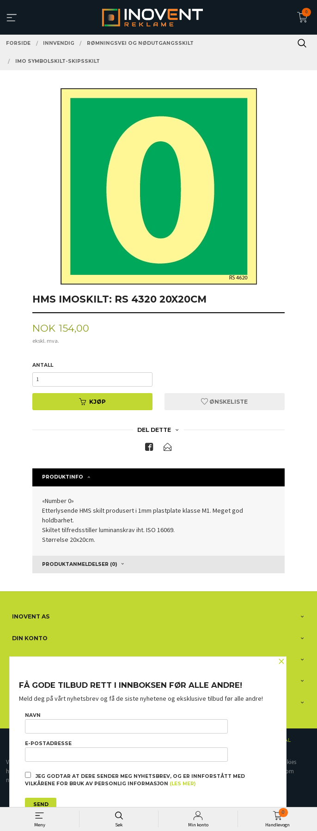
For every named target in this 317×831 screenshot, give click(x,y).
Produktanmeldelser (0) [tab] (79, 564)
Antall (42, 365)
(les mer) (182, 784)
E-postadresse (126, 751)
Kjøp (92, 401)
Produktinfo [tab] (62, 477)
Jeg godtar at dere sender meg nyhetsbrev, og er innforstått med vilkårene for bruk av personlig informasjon (135, 779)
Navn (126, 723)
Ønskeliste (224, 401)
